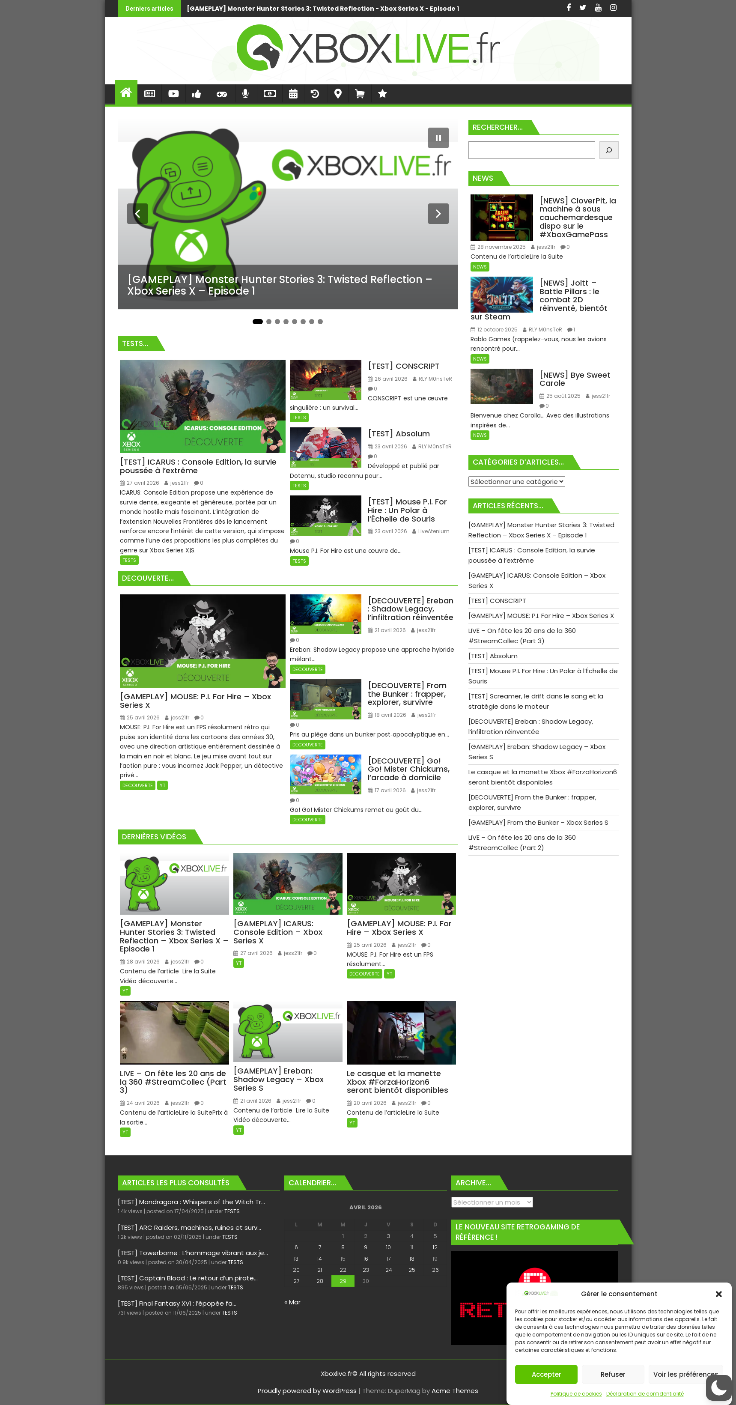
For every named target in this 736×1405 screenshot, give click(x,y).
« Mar (292, 1302)
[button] (719, 1294)
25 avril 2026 (140, 717)
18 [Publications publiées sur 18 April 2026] (412, 1258)
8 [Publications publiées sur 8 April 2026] (343, 1247)
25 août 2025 (560, 396)
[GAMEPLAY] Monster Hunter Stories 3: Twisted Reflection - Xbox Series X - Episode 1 (203, 8)
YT (162, 785)
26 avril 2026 (388, 378)
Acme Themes (455, 1390)
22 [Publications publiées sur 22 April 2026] (343, 1270)
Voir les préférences (685, 1374)
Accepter (546, 1374)
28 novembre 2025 (498, 247)
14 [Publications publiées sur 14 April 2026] (319, 1258)
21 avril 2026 (387, 630)
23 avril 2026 (387, 446)
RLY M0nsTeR (432, 378)
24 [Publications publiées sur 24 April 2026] (388, 1270)
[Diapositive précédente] (137, 213)
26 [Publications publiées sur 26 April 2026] (435, 1270)
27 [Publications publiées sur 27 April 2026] (296, 1281)
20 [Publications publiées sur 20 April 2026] (296, 1270)
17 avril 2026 (387, 790)
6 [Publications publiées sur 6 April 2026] (296, 1247)
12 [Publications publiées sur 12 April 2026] (435, 1247)
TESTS (129, 560)
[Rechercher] (609, 150)
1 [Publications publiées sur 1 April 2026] (343, 1236)
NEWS (480, 266)
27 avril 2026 (139, 482)
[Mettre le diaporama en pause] (438, 138)
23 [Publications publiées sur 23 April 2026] (366, 1270)
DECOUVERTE (137, 785)
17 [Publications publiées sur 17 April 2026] (388, 1258)
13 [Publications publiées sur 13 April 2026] (296, 1258)
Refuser (613, 1374)
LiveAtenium (431, 531)
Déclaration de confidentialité (645, 1393)
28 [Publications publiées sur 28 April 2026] (319, 1281)
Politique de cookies (576, 1393)
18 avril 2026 (387, 715)
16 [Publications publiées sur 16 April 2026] (366, 1258)
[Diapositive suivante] (438, 213)
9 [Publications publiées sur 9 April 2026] (365, 1247)
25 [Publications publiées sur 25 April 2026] (411, 1270)
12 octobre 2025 (494, 329)
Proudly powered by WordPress (307, 1390)
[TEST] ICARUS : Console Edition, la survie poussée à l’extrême (508, 8)
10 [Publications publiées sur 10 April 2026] (388, 1247)
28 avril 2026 (140, 961)
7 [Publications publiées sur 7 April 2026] (320, 1247)
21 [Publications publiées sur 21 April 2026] (319, 1270)
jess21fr (176, 482)
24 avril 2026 (140, 1103)
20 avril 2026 (367, 1103)
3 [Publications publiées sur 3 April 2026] (388, 1236)
